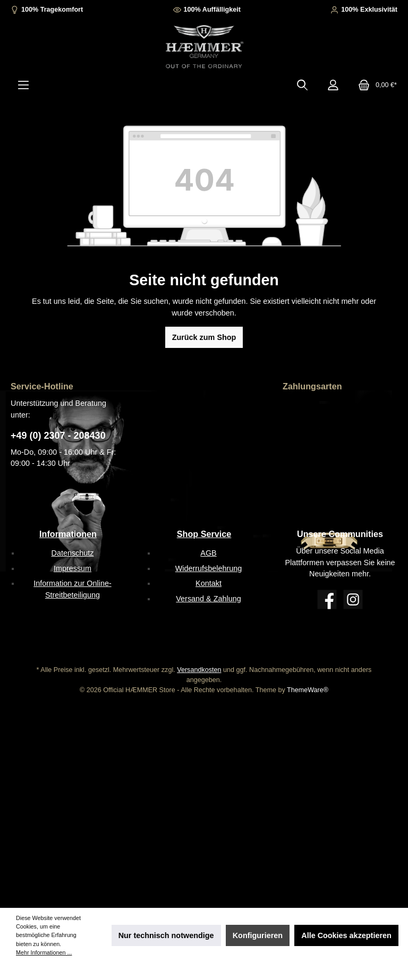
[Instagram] (353, 599)
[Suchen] (302, 85)
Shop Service (204, 534)
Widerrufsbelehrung (208, 568)
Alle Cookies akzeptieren (346, 935)
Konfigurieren (258, 935)
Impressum (72, 568)
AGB (208, 553)
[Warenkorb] (374, 85)
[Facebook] (327, 599)
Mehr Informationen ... (44, 952)
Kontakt (209, 583)
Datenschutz (73, 553)
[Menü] (23, 85)
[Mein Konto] (333, 85)
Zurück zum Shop (204, 337)
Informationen (68, 534)
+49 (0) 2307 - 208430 (58, 435)
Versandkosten (199, 670)
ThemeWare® (307, 690)
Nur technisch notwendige (166, 935)
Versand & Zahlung (208, 598)
